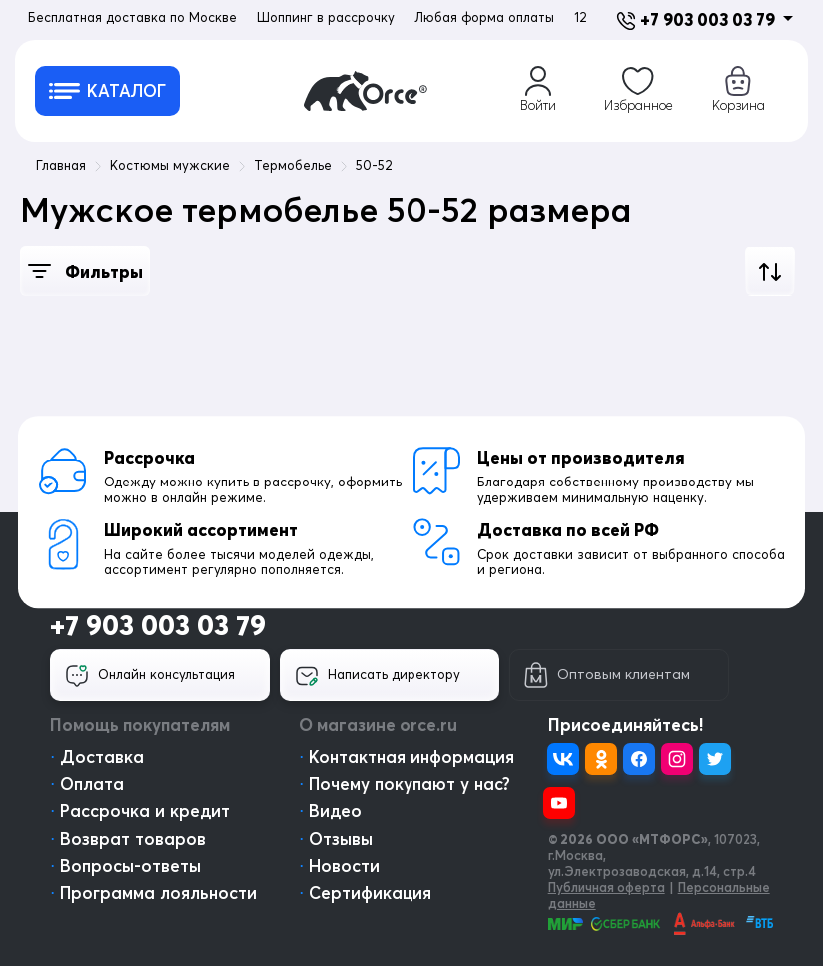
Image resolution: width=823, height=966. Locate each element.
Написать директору (377, 676)
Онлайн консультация (150, 676)
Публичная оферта (606, 887)
